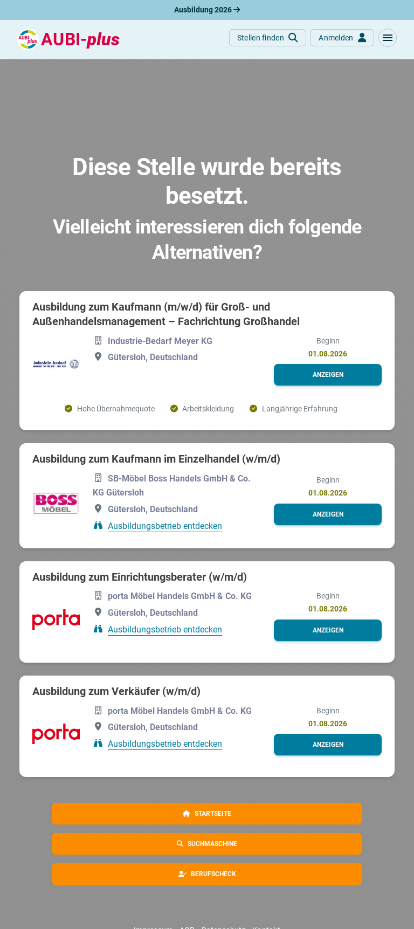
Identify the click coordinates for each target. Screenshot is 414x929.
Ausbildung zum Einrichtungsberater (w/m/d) (139, 576)
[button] (387, 38)
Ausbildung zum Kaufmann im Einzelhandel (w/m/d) (156, 458)
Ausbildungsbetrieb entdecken (165, 526)
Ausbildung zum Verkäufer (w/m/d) (116, 691)
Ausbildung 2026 (207, 9)
